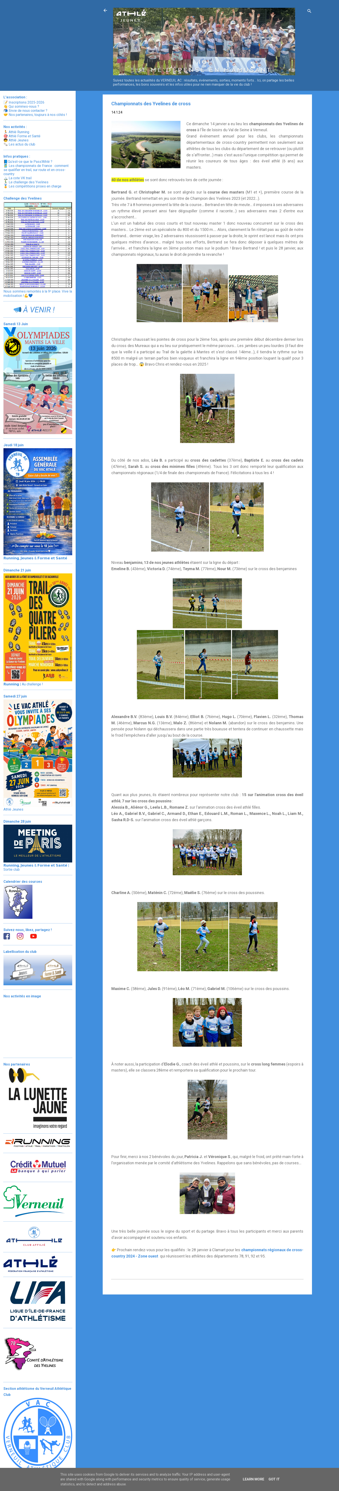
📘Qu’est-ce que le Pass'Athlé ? (27, 162)
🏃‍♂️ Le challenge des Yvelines (25, 182)
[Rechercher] (309, 11)
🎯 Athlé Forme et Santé (21, 136)
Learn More (253, 1479)
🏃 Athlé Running (16, 132)
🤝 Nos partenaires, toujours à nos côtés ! (35, 115)
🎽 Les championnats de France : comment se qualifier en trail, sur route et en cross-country (36, 170)
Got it (274, 1479)
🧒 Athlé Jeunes (16, 140)
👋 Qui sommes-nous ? (21, 106)
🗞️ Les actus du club (19, 144)
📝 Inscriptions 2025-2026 (23, 102)
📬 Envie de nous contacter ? (25, 111)
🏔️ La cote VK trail (17, 178)
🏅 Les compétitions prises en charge (32, 186)
